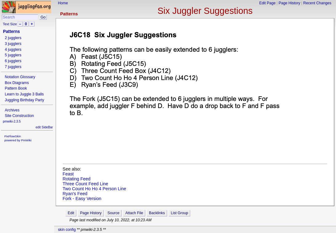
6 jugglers (13, 61)
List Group (179, 213)
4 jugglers (13, 49)
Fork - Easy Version (82, 198)
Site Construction (19, 116)
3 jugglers (13, 44)
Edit (71, 213)
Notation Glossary (20, 77)
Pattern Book (16, 88)
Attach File (134, 213)
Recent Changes (317, 3)
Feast (68, 173)
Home (63, 3)
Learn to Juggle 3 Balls (24, 94)
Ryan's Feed (75, 193)
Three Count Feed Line (85, 183)
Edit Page (267, 3)
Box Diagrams (17, 83)
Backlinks (157, 213)
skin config (67, 229)
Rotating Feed (76, 178)
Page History (289, 3)
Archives (12, 110)
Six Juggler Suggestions (205, 11)
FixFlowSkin (12, 136)
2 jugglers (13, 38)
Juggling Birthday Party (24, 100)
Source (113, 213)
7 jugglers (13, 67)
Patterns (69, 13)
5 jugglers (13, 55)
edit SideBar (44, 127)
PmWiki (26, 140)
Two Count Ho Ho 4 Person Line (94, 188)
